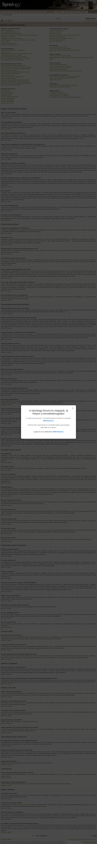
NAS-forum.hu (48, 421)
